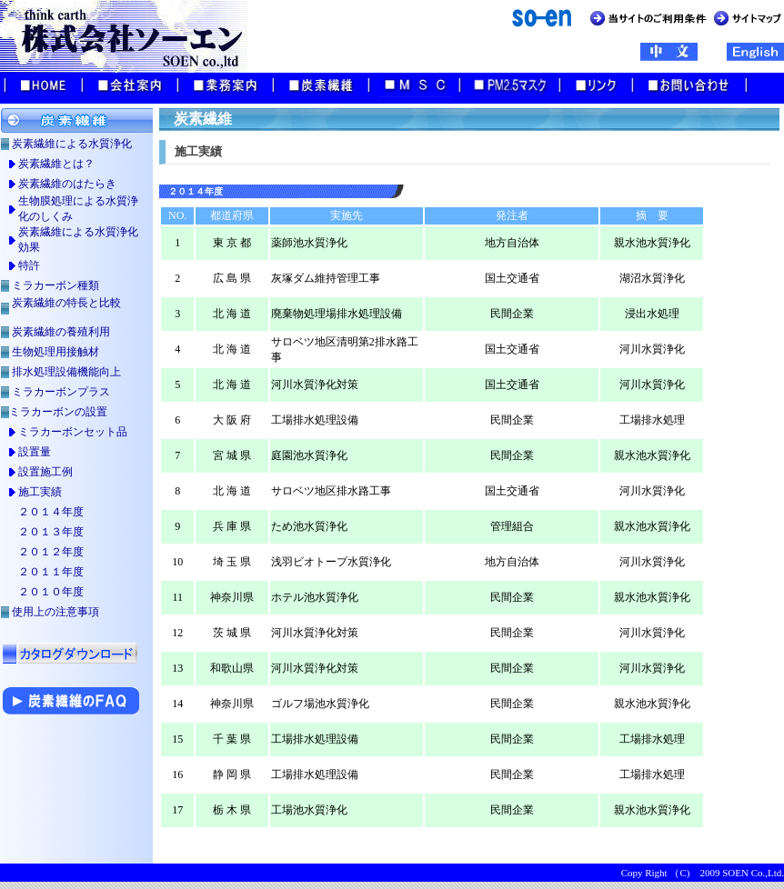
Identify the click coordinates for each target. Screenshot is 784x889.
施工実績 (40, 491)
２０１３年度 (51, 531)
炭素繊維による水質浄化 (72, 143)
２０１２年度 (51, 551)
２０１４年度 (51, 511)
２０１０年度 (51, 591)
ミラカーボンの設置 (58, 411)
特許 (29, 265)
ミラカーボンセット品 (72, 431)
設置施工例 (45, 471)
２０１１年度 (51, 571)
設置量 (34, 451)
